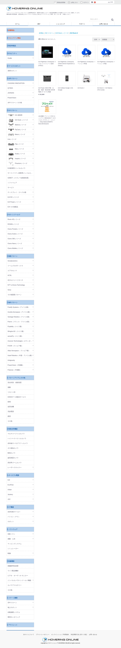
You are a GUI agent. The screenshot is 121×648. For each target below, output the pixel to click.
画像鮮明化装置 (13, 566)
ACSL (10, 275)
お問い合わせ (103, 24)
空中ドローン (12, 603)
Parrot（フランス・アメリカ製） (19, 322)
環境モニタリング (14, 617)
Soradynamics (12, 261)
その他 (10, 421)
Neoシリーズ (16, 149)
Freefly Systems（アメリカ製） (19, 307)
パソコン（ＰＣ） (14, 517)
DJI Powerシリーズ (14, 202)
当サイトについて (28, 634)
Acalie (10, 58)
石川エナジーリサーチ (15, 280)
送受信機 (11, 407)
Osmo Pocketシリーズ (15, 229)
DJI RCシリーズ (13, 197)
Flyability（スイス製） (15, 326)
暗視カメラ (11, 453)
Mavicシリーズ (16, 134)
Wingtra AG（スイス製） (16, 331)
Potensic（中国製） (14, 370)
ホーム (17, 24)
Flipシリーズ (16, 144)
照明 (9, 402)
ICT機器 (11, 507)
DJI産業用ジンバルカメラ (16, 168)
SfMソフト (11, 534)
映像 (9, 553)
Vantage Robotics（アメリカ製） (19, 317)
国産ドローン (12, 256)
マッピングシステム (15, 544)
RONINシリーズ (13, 224)
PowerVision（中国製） (16, 365)
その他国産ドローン (15, 295)
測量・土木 (11, 539)
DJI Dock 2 (74, 33)
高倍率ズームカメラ (15, 463)
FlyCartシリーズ (17, 129)
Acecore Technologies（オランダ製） (20, 341)
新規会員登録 (59, 2)
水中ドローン (12, 78)
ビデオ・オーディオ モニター (18, 575)
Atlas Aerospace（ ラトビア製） (19, 351)
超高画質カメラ (13, 458)
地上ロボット (12, 607)
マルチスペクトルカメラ (16, 434)
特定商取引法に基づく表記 (79, 634)
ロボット (11, 521)
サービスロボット (14, 66)
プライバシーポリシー (42, 634)
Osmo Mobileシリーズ (15, 248)
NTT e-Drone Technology (16, 285)
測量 (9, 387)
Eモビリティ (12, 53)
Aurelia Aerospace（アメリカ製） (19, 312)
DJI (9, 480)
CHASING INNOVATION (16, 83)
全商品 (41, 33)
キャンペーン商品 (14, 38)
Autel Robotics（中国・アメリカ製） (20, 355)
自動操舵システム (14, 612)
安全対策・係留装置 (15, 382)
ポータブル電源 (13, 475)
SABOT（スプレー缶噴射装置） (19, 178)
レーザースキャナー (15, 467)
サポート (82, 24)
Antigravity (11, 360)
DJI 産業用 (15, 115)
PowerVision (12, 98)
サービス (11, 187)
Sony (9, 290)
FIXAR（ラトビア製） (15, 346)
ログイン (84, 2)
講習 (9, 416)
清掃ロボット (12, 71)
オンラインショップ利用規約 (60, 634)
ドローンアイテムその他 (16, 378)
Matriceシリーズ (17, 124)
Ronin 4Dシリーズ (14, 219)
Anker (10, 490)
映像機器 (11, 561)
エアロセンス (12, 270)
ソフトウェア (12, 183)
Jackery (10, 494)
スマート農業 (12, 598)
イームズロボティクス (15, 266)
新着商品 (11, 30)
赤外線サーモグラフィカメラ (18, 443)
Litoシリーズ (12, 139)
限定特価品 (12, 46)
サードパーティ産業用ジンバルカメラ (21, 173)
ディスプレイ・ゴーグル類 (17, 192)
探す (39, 24)
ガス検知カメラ (13, 448)
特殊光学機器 (12, 429)
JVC (9, 499)
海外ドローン (12, 302)
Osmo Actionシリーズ (15, 234)
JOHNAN (11, 93)
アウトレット (12, 625)
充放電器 (11, 411)
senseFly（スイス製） (15, 336)
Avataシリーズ (16, 153)
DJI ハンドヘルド (14, 215)
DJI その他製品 (13, 207)
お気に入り (73, 2)
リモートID (11, 392)
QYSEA (10, 88)
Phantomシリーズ (17, 163)
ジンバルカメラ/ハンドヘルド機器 (19, 580)
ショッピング (60, 24)
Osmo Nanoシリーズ (15, 243)
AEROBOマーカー (14, 512)
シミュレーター (13, 548)
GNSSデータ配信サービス (17, 397)
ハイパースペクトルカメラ (17, 438)
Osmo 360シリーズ (14, 239)
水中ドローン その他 (15, 102)
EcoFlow (11, 485)
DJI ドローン (12, 110)
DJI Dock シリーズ (18, 120)
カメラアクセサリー (15, 585)
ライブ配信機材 (13, 571)
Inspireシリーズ (17, 158)
